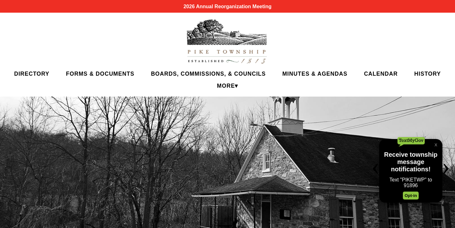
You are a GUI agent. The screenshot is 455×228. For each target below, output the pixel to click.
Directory (32, 74)
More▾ (227, 86)
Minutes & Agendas (314, 74)
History (427, 74)
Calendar (381, 74)
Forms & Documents (100, 74)
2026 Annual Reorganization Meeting (228, 6)
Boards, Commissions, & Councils (208, 74)
